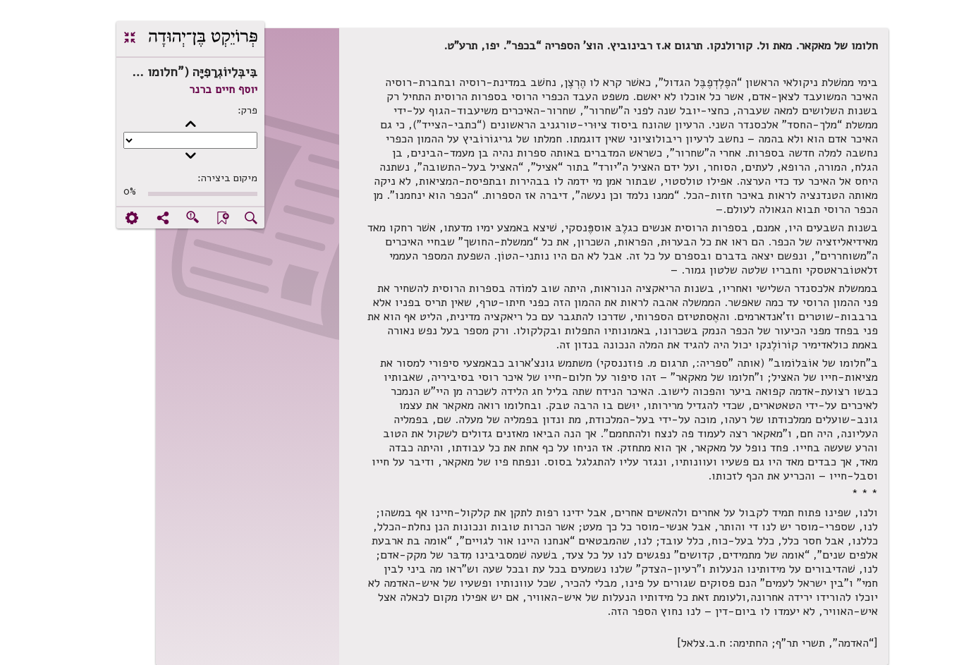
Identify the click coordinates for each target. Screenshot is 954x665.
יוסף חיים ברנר (178, 89)
